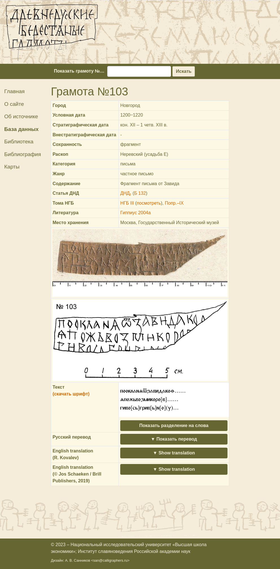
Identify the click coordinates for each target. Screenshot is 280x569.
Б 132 (140, 193)
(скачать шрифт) (71, 393)
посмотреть (149, 203)
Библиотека (18, 142)
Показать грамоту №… (79, 71)
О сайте (14, 104)
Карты (11, 167)
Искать (183, 71)
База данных (21, 129)
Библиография (22, 154)
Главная (14, 91)
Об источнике (21, 116)
